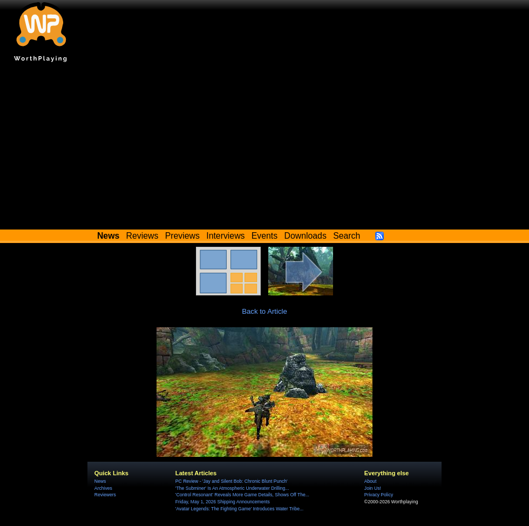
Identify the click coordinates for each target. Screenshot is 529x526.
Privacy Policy (378, 494)
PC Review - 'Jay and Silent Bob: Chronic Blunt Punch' (231, 481)
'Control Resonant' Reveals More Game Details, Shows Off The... (242, 494)
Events (264, 235)
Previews (182, 235)
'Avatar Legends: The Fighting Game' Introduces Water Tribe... (239, 508)
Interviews (225, 235)
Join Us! (372, 488)
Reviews (142, 235)
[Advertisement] (264, 148)
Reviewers (105, 494)
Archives (103, 488)
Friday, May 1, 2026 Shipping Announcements (222, 501)
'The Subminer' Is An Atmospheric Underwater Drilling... (232, 488)
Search (346, 235)
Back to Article (264, 311)
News (100, 481)
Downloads (305, 235)
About (370, 481)
